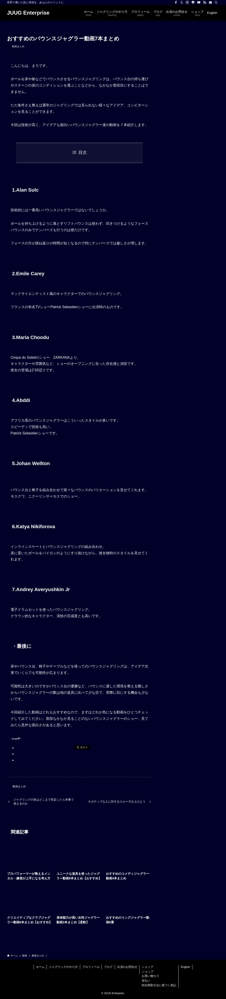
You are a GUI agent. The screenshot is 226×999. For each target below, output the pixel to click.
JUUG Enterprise (28, 12)
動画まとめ (18, 46)
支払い (146, 980)
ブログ (108, 967)
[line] (193, 2)
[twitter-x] (182, 2)
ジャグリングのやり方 (63, 967)
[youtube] (199, 2)
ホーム (40, 967)
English (185, 967)
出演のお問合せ (127, 967)
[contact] (210, 2)
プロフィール (91, 967)
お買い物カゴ (150, 976)
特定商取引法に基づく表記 (159, 985)
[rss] (204, 2)
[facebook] (176, 2)
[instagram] (187, 2)
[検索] (216, 2)
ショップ (147, 967)
